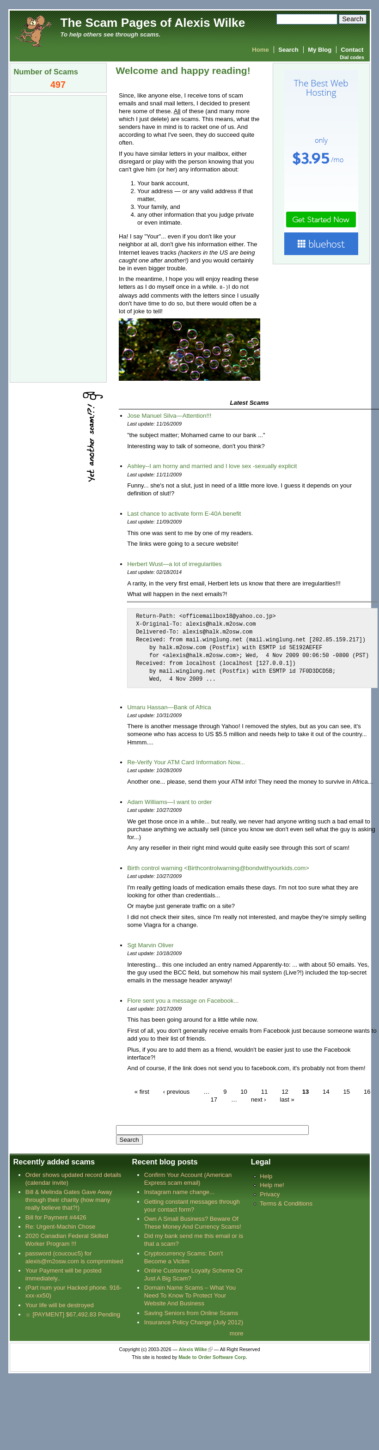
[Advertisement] (58, 238)
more (237, 1332)
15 (346, 1091)
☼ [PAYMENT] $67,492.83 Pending (72, 1313)
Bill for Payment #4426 (55, 1216)
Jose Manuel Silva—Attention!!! (169, 415)
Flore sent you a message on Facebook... (182, 1000)
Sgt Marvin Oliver (150, 944)
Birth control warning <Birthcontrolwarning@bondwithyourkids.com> (218, 867)
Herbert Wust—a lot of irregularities (174, 563)
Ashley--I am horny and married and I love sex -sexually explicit (212, 465)
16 (367, 1091)
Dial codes (352, 57)
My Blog (319, 49)
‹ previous (176, 1091)
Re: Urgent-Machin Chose (60, 1226)
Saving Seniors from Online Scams (191, 1312)
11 (264, 1091)
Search (288, 49)
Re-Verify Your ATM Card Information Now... (186, 761)
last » (287, 1099)
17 (213, 1099)
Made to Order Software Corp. (212, 1356)
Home (260, 49)
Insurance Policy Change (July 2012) (193, 1321)
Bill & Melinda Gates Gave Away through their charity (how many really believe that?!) (68, 1199)
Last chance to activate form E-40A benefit (184, 513)
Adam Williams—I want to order (169, 801)
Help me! (272, 1184)
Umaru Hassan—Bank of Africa (169, 706)
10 (243, 1091)
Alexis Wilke (193, 1349)
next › (258, 1099)
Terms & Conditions (286, 1203)
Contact (352, 49)
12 (284, 1091)
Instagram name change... (179, 1191)
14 (326, 1091)
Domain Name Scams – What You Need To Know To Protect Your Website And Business (190, 1295)
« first (141, 1091)
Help (266, 1175)
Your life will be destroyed (59, 1304)
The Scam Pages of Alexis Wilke (153, 23)
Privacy (270, 1193)
